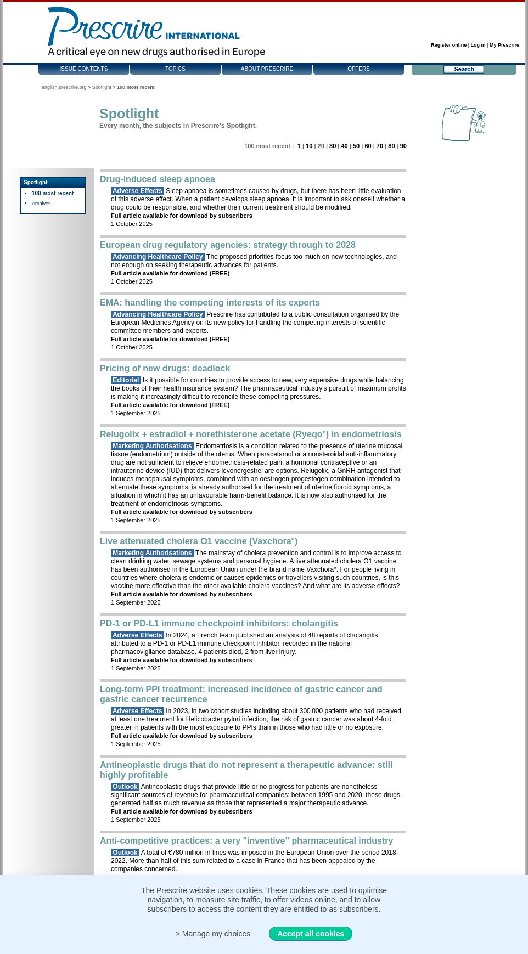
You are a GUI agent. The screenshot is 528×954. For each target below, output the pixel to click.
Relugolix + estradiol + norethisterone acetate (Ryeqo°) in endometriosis (251, 434)
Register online (449, 45)
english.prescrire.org (64, 87)
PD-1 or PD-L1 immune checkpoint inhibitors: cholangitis (219, 623)
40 (344, 146)
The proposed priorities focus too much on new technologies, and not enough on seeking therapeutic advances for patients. (254, 261)
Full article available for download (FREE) (170, 273)
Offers (358, 69)
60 (367, 146)
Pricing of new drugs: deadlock (165, 368)
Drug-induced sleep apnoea (157, 179)
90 (403, 146)
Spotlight (101, 87)
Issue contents (84, 69)
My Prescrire (504, 45)
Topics (175, 69)
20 (321, 146)
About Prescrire (267, 69)
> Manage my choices (213, 933)
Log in (478, 45)
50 (356, 146)
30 (332, 146)
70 (380, 146)
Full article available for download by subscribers (181, 215)
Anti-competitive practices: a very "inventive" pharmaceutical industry (246, 840)
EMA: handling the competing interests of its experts (210, 302)
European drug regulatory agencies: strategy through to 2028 (228, 245)
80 (391, 146)
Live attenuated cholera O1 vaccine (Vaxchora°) (198, 541)
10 (309, 146)
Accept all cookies (310, 933)
